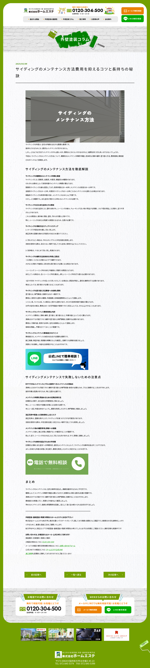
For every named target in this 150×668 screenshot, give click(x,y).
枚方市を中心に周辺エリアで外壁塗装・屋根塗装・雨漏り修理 (48, 528)
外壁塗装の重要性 (51, 19)
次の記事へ (113, 574)
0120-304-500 (48, 542)
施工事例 (82, 19)
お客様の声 (95, 19)
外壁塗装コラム (68, 19)
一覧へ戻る (76, 574)
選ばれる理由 (34, 19)
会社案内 (108, 19)
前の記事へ (36, 574)
